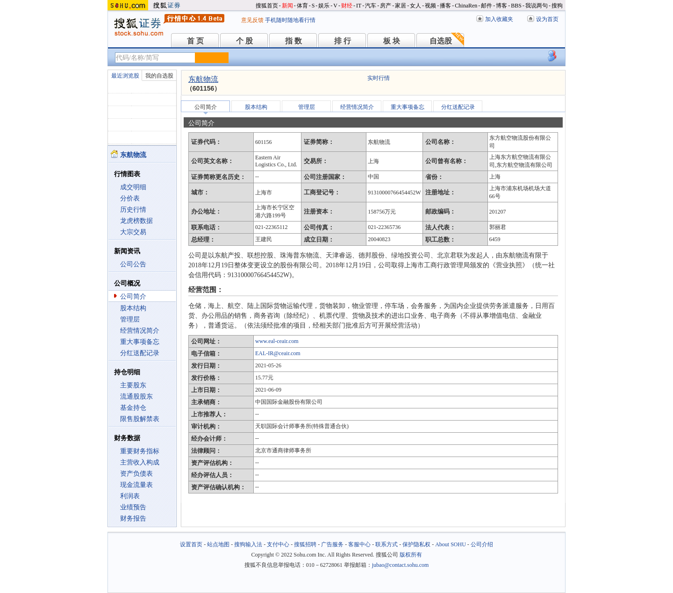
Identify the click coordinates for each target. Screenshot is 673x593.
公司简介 (133, 296)
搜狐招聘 (305, 544)
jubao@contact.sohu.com (400, 565)
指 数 (293, 41)
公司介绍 (482, 544)
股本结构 (133, 308)
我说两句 (536, 5)
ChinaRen (466, 5)
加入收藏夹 (499, 19)
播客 (445, 5)
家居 (400, 5)
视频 (430, 5)
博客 (501, 5)
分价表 (130, 198)
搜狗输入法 (248, 544)
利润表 (130, 496)
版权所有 (411, 554)
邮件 (486, 5)
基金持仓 (133, 407)
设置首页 (191, 544)
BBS (516, 5)
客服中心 (359, 544)
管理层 (130, 319)
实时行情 (378, 78)
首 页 (195, 41)
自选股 (441, 41)
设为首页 (547, 19)
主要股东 (133, 385)
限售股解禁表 (139, 418)
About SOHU (450, 544)
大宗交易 (133, 232)
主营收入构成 (139, 462)
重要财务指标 (139, 451)
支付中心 (278, 544)
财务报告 (133, 518)
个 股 (244, 41)
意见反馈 (252, 20)
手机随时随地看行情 (290, 20)
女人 (415, 5)
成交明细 (133, 187)
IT (358, 5)
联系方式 (386, 544)
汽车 (370, 5)
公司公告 (133, 264)
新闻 (287, 5)
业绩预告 (133, 507)
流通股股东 (136, 396)
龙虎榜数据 (136, 220)
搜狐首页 (267, 5)
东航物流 (203, 79)
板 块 (391, 41)
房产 (385, 5)
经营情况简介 (139, 330)
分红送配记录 (139, 353)
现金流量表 (136, 484)
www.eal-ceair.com (277, 341)
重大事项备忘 (139, 341)
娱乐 (323, 5)
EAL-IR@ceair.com (278, 353)
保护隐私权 (416, 544)
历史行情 (133, 209)
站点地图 (218, 544)
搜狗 (557, 5)
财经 (346, 5)
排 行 (342, 41)
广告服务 (332, 544)
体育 (302, 5)
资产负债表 (136, 473)
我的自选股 (159, 75)
